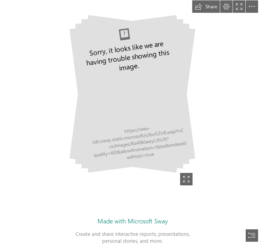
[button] (206, 6)
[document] (132, 124)
